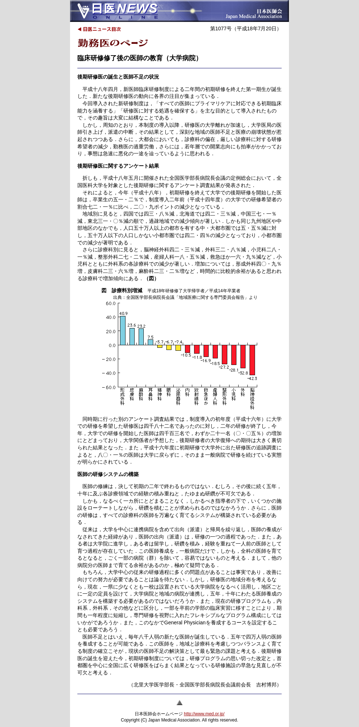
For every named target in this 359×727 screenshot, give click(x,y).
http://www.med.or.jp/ (204, 713)
